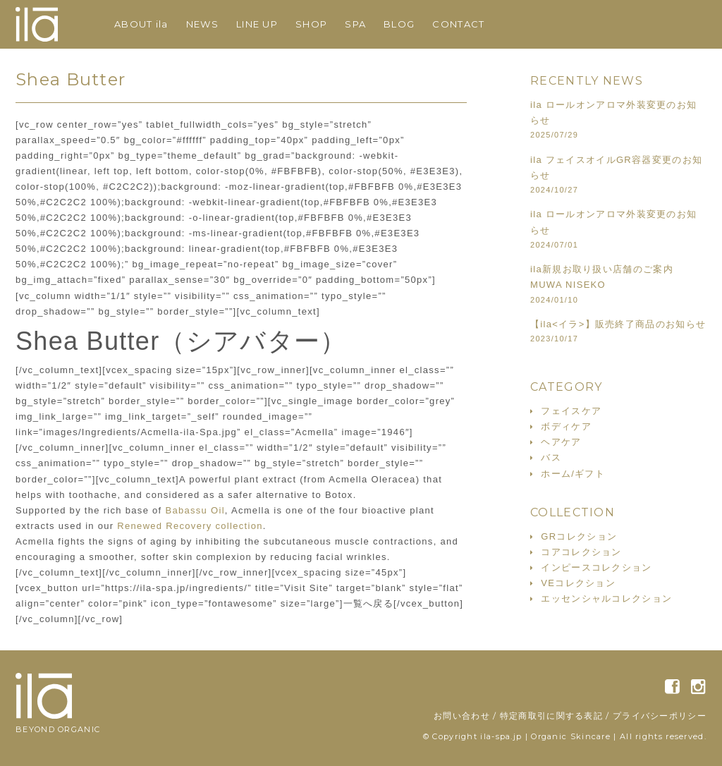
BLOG (399, 24)
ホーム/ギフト (573, 473)
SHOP (311, 24)
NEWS (202, 24)
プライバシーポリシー (659, 715)
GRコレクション (579, 536)
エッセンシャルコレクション (606, 598)
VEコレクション (578, 583)
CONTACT (458, 24)
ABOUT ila (141, 24)
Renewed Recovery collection (189, 526)
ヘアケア (561, 442)
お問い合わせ (462, 715)
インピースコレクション (596, 567)
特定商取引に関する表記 (551, 715)
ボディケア (566, 426)
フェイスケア (571, 411)
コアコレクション (581, 552)
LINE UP (257, 24)
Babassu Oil (194, 510)
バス (551, 457)
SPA (355, 24)
